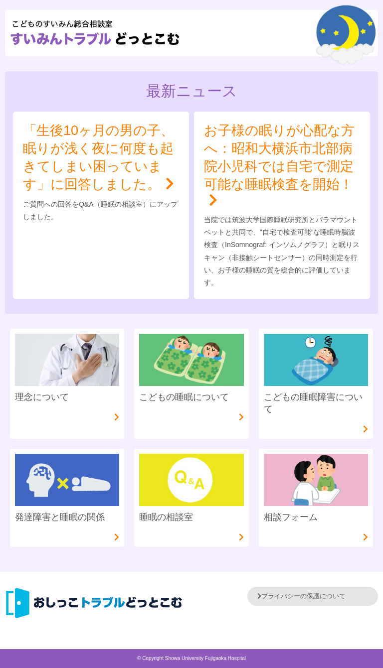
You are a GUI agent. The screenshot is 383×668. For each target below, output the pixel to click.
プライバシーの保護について (301, 596)
